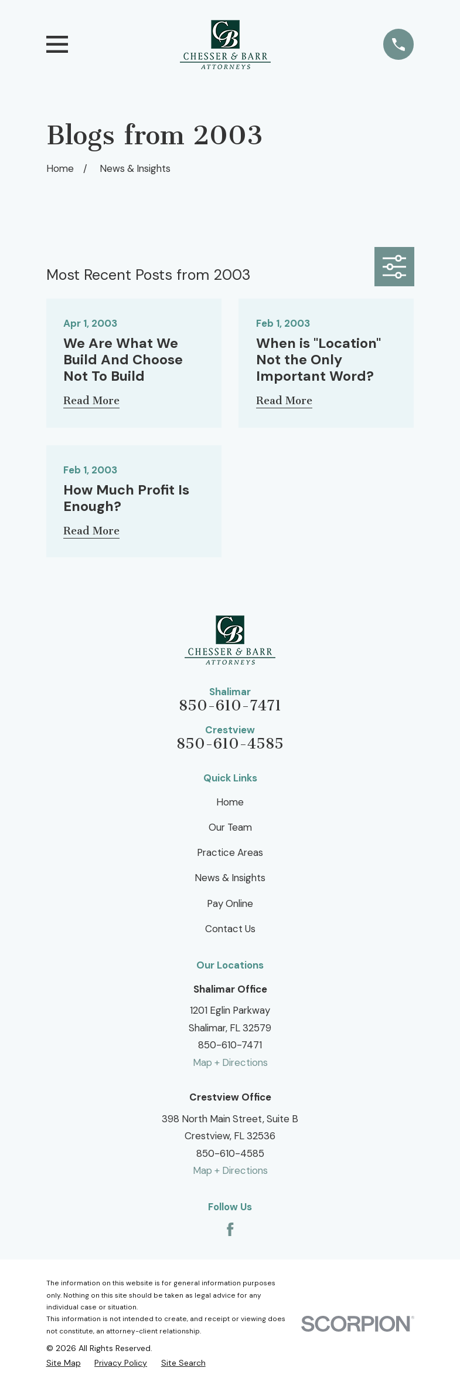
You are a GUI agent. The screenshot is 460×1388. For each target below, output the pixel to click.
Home (230, 801)
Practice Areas (230, 852)
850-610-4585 (230, 743)
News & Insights (230, 877)
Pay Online (230, 903)
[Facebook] (230, 1230)
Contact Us (230, 928)
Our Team (230, 827)
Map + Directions (230, 1062)
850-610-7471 (230, 705)
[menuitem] (63, 1363)
